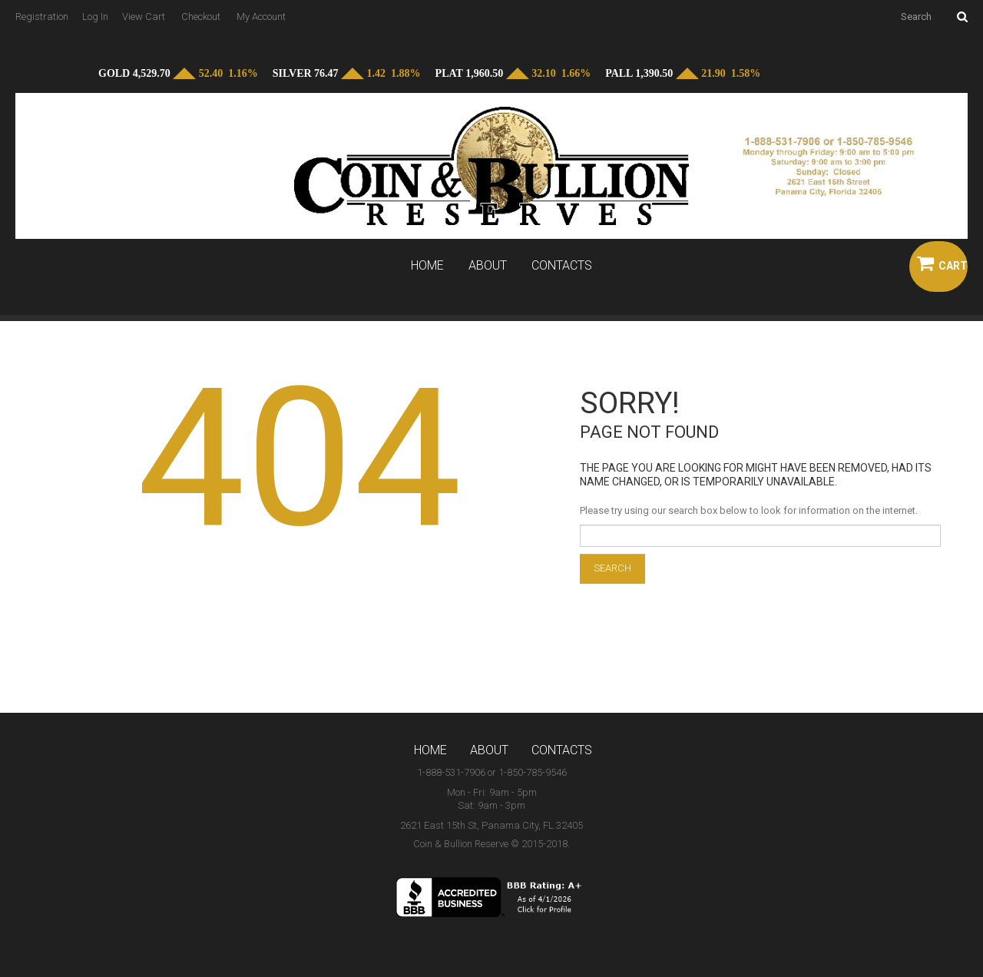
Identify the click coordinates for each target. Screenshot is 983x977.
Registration (41, 16)
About (487, 266)
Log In (95, 16)
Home (427, 266)
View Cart (143, 16)
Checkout (200, 16)
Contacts (561, 266)
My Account (261, 16)
